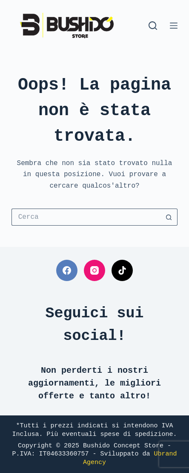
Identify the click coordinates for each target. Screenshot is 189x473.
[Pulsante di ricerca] (169, 217)
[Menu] (174, 25)
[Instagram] (94, 270)
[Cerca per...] (86, 217)
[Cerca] (153, 25)
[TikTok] (122, 270)
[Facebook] (66, 270)
